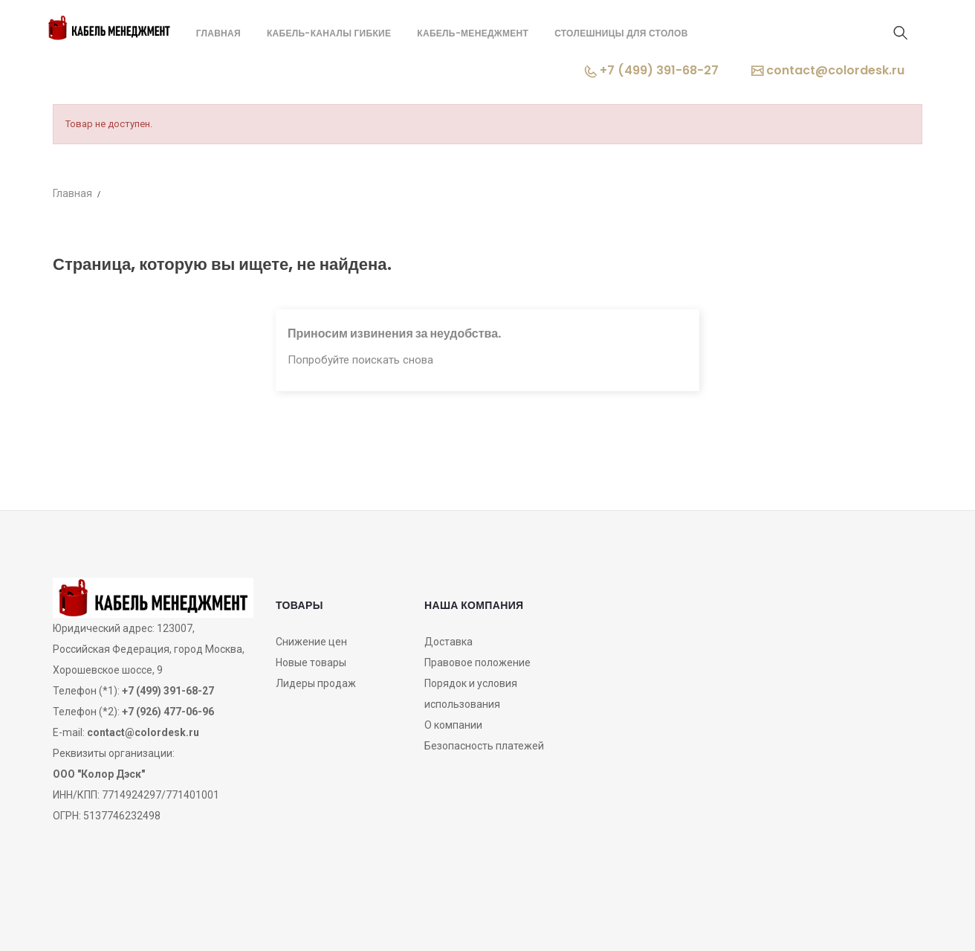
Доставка (448, 642)
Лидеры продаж (316, 683)
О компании (453, 725)
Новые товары (311, 662)
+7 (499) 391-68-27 (652, 70)
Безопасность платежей (484, 746)
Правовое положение (477, 662)
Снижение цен (311, 642)
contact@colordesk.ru (827, 70)
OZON (487, 916)
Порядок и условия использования (470, 693)
